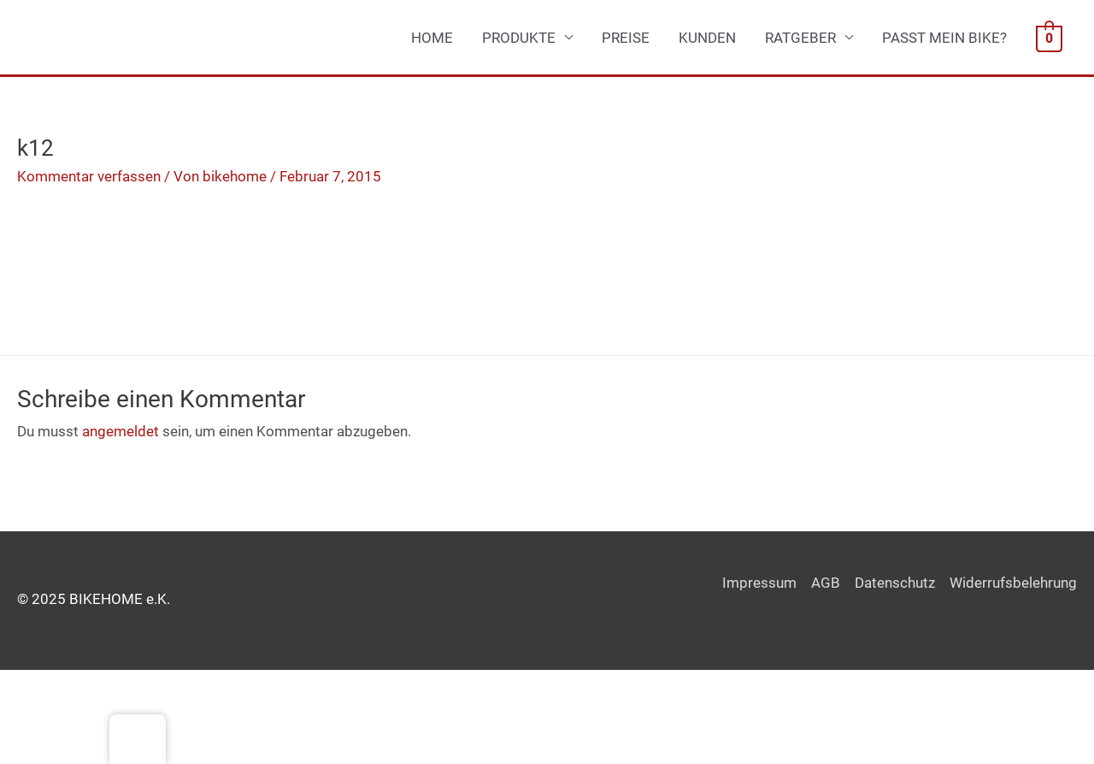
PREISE (626, 37)
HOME (432, 37)
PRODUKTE (519, 37)
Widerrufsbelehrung (1013, 582)
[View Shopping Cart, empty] (1049, 37)
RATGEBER (800, 37)
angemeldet (120, 431)
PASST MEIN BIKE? (944, 37)
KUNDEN (707, 37)
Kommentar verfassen (89, 176)
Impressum (759, 582)
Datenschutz (895, 582)
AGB (825, 582)
